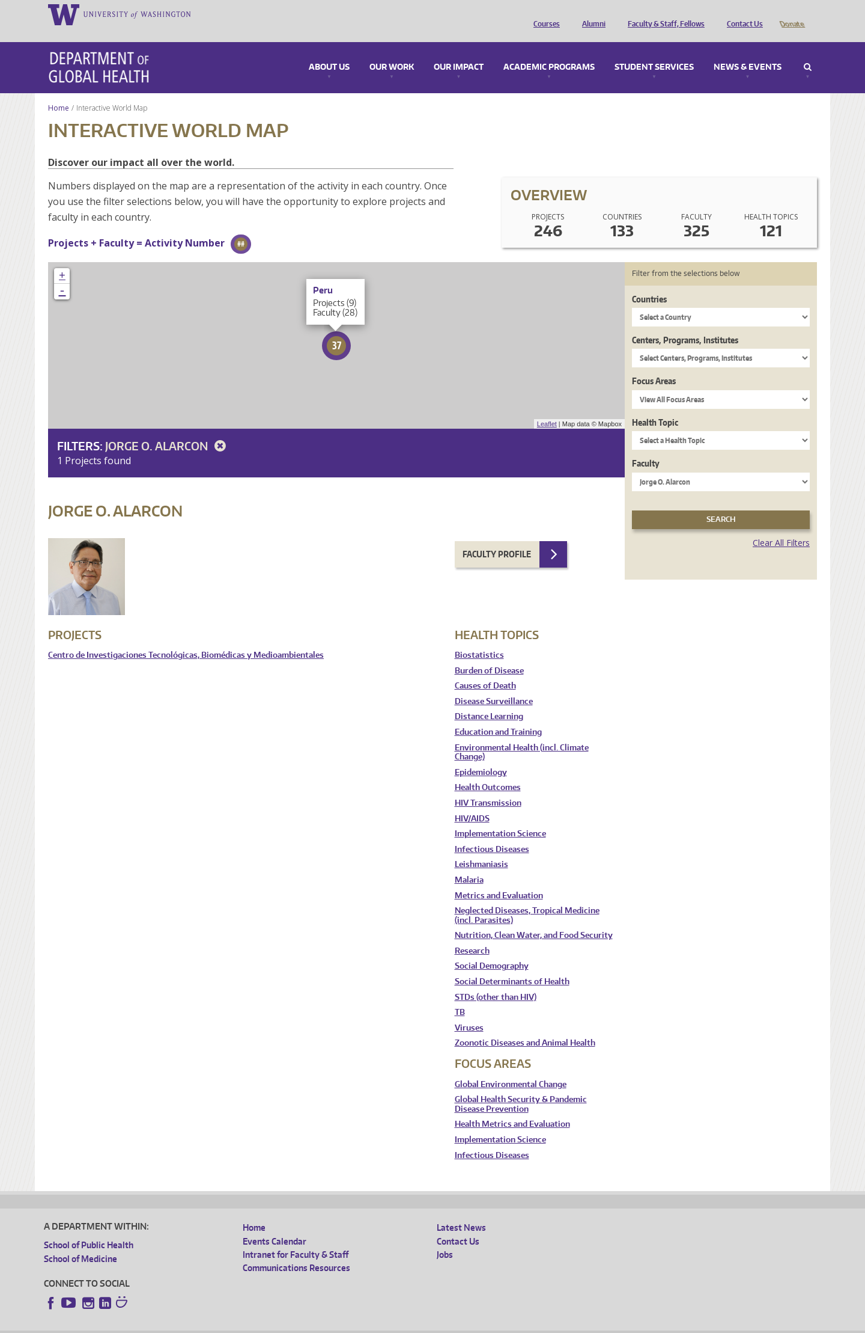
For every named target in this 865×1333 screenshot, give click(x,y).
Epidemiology (481, 755)
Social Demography (492, 949)
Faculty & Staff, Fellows (663, 13)
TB (460, 995)
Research (472, 934)
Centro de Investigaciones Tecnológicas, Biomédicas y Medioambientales (186, 638)
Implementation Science (500, 816)
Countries (649, 282)
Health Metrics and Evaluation (512, 1107)
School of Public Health (88, 1228)
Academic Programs (549, 50)
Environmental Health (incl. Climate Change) (522, 735)
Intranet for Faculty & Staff (295, 1238)
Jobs (445, 1238)
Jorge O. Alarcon (167, 429)
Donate (791, 13)
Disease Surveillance (494, 684)
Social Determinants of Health (512, 964)
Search (807, 50)
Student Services (654, 50)
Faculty (646, 446)
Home (58, 91)
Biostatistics (479, 638)
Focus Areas (654, 364)
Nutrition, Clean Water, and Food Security (534, 918)
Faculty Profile (497, 537)
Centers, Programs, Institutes (685, 323)
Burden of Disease (489, 653)
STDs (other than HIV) (495, 980)
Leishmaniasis (481, 847)
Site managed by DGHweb (323, 1323)
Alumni (590, 13)
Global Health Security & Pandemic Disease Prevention (521, 1087)
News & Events (748, 50)
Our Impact (459, 50)
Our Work (391, 50)
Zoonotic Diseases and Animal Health (525, 1026)
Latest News (461, 1211)
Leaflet (547, 407)
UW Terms (252, 1323)
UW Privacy (203, 1323)
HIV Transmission (488, 786)
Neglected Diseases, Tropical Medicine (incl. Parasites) (527, 898)
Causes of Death (485, 668)
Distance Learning (489, 699)
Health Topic (655, 405)
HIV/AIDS (472, 801)
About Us (329, 50)
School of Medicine (80, 1242)
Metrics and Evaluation (499, 878)
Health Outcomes (488, 770)
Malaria (469, 863)
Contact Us (742, 13)
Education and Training (498, 715)
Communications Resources (296, 1251)
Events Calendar (274, 1224)
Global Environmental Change (510, 1067)
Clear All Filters (781, 526)
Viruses (469, 1011)
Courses (543, 13)
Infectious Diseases (492, 832)
